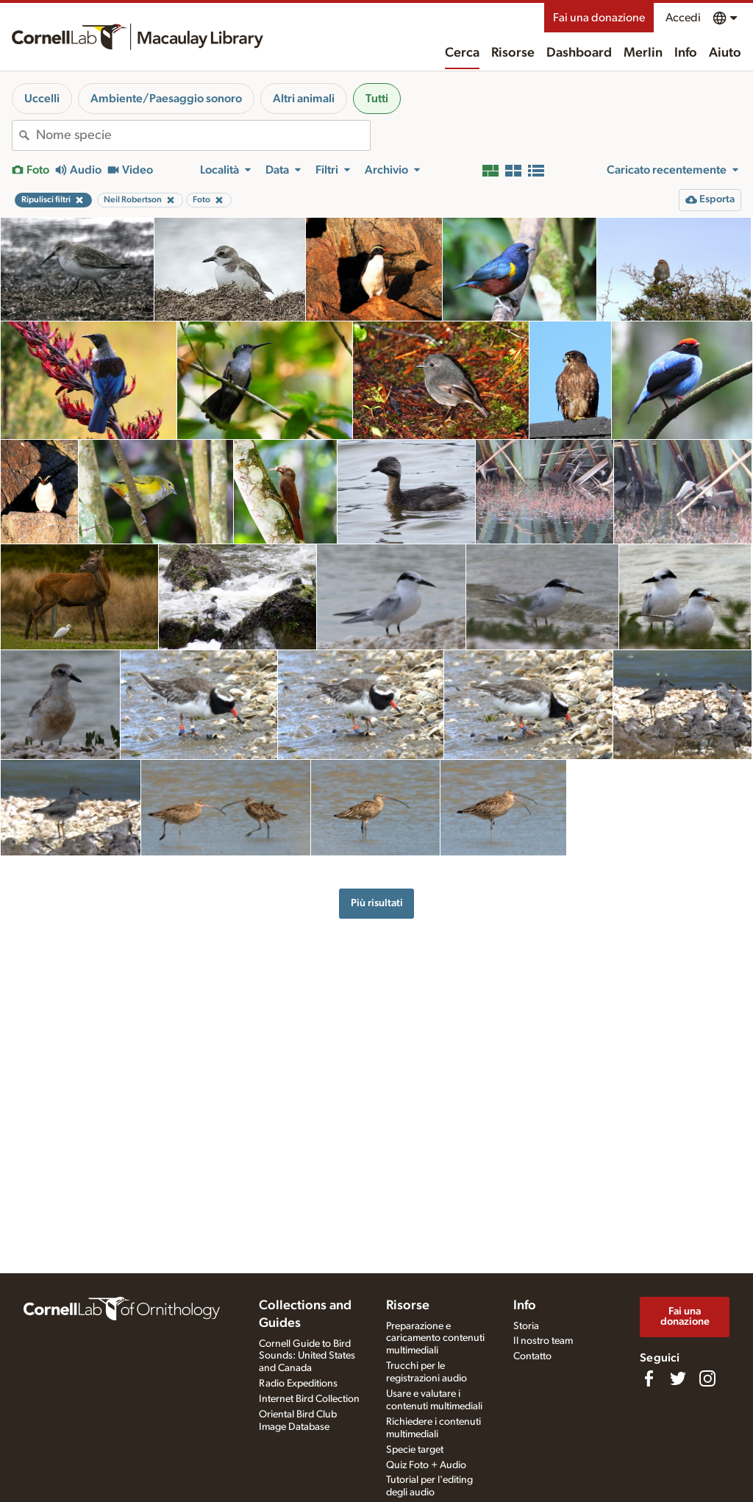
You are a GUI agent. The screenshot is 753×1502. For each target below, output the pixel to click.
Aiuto (725, 53)
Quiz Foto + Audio (426, 1465)
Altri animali (304, 98)
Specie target (414, 1450)
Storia (526, 1326)
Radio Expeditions (298, 1383)
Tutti (376, 98)
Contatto (532, 1356)
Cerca (462, 53)
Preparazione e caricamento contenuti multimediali (435, 1338)
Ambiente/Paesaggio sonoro (166, 98)
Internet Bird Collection (309, 1399)
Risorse (513, 53)
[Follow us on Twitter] (678, 1378)
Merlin (643, 53)
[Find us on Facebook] (648, 1378)
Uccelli (42, 98)
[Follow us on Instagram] (707, 1378)
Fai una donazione (599, 18)
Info (685, 53)
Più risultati (377, 902)
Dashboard (579, 53)
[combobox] (203, 135)
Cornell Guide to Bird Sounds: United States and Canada (307, 1356)
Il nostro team (543, 1341)
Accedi (683, 18)
